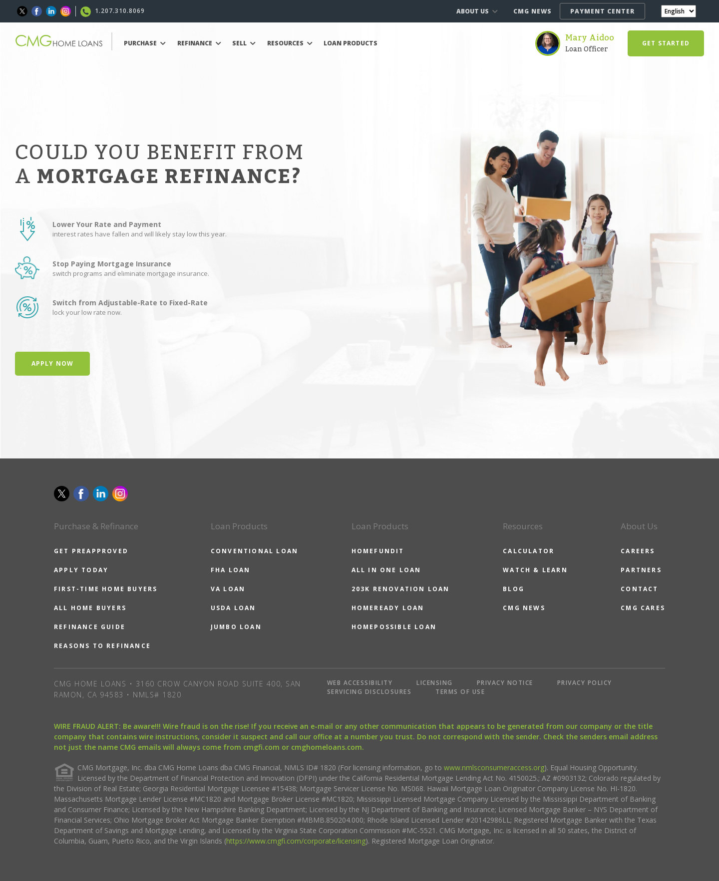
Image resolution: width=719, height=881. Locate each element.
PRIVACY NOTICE (505, 682)
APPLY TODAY (81, 570)
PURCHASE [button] (145, 43)
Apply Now (52, 363)
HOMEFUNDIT (378, 551)
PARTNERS (641, 570)
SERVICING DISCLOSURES (369, 691)
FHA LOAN (231, 570)
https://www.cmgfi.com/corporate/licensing (295, 841)
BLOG (513, 589)
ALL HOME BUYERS (90, 608)
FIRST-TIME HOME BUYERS (105, 589)
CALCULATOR (528, 551)
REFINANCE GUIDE (89, 627)
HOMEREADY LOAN (388, 608)
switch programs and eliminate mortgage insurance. (130, 273)
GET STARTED (666, 43)
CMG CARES (643, 608)
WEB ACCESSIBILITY (360, 682)
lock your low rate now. (87, 312)
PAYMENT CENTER (602, 11)
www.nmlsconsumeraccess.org (494, 767)
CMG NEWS (532, 11)
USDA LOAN (233, 608)
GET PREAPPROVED (91, 551)
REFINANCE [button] (199, 43)
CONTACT (639, 589)
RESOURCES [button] (290, 43)
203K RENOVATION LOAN (401, 589)
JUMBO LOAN (236, 627)
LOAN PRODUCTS (350, 43)
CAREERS (638, 551)
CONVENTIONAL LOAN (254, 551)
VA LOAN (228, 589)
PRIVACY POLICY (584, 682)
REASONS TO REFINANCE (102, 646)
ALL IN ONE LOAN (386, 570)
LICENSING (434, 682)
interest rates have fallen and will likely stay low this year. (139, 233)
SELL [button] (244, 43)
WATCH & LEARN (535, 570)
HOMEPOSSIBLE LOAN (394, 627)
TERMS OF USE (460, 691)
